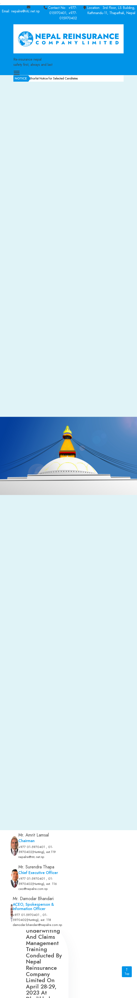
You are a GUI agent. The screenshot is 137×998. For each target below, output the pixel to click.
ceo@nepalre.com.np (33, 888)
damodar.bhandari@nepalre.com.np (37, 924)
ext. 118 (46, 919)
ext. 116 (51, 883)
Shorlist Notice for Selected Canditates (64, 78)
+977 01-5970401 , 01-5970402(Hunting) (35, 849)
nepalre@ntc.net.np (31, 856)
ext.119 (51, 852)
